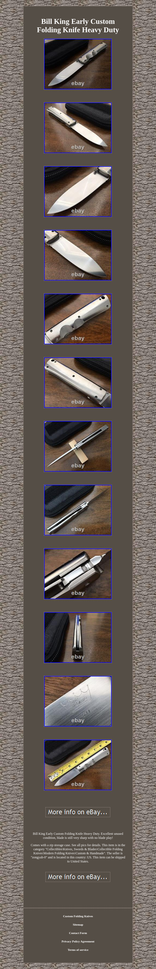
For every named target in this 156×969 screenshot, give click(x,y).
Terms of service (78, 949)
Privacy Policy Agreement (78, 941)
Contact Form (78, 933)
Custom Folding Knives (78, 916)
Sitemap (78, 924)
